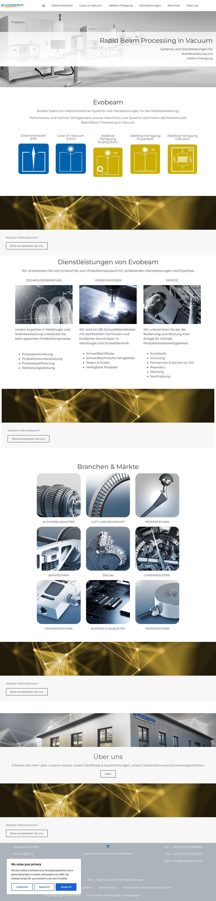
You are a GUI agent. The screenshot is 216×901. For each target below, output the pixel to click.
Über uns (192, 5)
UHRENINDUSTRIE (157, 575)
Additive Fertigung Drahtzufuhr (108, 139)
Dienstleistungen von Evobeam (108, 262)
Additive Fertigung (120, 5)
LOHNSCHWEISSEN (108, 280)
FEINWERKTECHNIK (58, 628)
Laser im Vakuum (90, 5)
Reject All (44, 887)
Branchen (174, 5)
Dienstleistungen (150, 5)
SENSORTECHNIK (157, 628)
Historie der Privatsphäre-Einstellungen (114, 895)
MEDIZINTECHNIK (157, 521)
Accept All (66, 887)
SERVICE (172, 280)
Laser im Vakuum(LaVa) (70, 137)
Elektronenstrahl (62, 5)
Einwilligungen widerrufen (62, 895)
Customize (22, 887)
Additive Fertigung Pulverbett (145, 137)
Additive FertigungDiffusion (182, 137)
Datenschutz (107, 887)
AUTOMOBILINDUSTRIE (59, 521)
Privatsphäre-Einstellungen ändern (147, 887)
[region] (44, 876)
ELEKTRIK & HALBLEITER (108, 628)
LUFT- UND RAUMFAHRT (108, 521)
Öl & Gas (107, 575)
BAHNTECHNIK (58, 575)
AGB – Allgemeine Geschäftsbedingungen (115, 879)
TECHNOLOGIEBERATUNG (44, 280)
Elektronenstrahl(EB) (33, 137)
